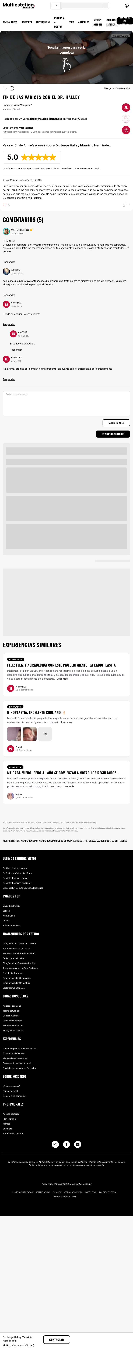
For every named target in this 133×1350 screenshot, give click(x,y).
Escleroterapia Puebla (13, 958)
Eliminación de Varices (14, 1053)
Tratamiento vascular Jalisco (17, 948)
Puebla (6, 920)
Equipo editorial (10, 1091)
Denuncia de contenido (14, 1096)
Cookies (57, 1192)
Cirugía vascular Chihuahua (16, 983)
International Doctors (13, 1133)
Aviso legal (90, 1192)
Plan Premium (9, 1118)
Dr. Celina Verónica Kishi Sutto (17, 873)
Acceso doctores (11, 1114)
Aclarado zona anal (12, 1005)
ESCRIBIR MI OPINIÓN (125, 20)
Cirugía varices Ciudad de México (19, 943)
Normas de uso (43, 1192)
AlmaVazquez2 (23, 104)
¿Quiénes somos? (11, 1086)
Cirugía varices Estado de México (19, 963)
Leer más (62, 678)
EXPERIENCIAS (43, 22)
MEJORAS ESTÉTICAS (111, 22)
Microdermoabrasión (13, 1025)
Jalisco (6, 910)
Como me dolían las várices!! (17, 1063)
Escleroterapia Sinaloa (14, 988)
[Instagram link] (55, 1145)
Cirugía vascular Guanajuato (17, 978)
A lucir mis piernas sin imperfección (20, 1048)
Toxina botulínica (11, 1010)
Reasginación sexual (13, 1030)
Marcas (6, 1123)
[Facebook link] (66, 1145)
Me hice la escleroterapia (15, 1058)
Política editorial (108, 1192)
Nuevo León (9, 915)
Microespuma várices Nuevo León (19, 953)
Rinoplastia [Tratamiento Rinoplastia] (15, 707)
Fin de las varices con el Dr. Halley (19, 1068)
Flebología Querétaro (13, 973)
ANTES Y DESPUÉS (97, 22)
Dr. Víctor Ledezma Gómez (16, 878)
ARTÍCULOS (83, 22)
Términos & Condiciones (64, 1197)
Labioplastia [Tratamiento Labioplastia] (15, 659)
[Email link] (77, 1144)
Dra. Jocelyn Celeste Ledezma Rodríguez (23, 888)
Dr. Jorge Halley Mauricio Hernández (40, 118)
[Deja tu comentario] (66, 403)
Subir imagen (116, 423)
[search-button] (105, 5)
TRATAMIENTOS (10, 22)
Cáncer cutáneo (11, 1015)
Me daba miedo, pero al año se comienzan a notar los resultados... (63, 772)
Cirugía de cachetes (12, 1020)
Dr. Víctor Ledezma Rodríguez (17, 883)
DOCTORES (27, 22)
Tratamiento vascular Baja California (20, 968)
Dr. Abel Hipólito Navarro (15, 868)
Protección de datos (22, 1192)
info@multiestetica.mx (80, 1184)
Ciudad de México (11, 906)
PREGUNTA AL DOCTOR (59, 22)
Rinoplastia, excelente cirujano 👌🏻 (36, 712)
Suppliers (7, 1128)
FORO (71, 22)
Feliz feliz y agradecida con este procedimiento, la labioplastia (61, 665)
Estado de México (11, 925)
